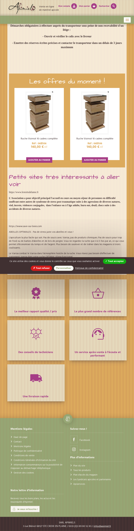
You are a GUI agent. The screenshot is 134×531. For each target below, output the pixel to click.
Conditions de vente (24, 455)
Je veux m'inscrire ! (25, 509)
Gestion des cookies (24, 473)
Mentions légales (22, 446)
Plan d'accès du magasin (85, 475)
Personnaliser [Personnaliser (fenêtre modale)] (63, 268)
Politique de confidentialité (28, 451)
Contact (18, 442)
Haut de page (20, 437)
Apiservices (79, 484)
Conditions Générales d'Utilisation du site (35, 460)
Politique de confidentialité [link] (89, 268)
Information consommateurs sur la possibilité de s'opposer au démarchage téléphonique (36, 466)
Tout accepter (114, 261)
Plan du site (79, 465)
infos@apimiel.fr (102, 526)
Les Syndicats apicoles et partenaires (92, 479)
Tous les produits (82, 470)
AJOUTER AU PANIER (39, 160)
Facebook (80, 439)
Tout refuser (41, 268)
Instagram (80, 449)
